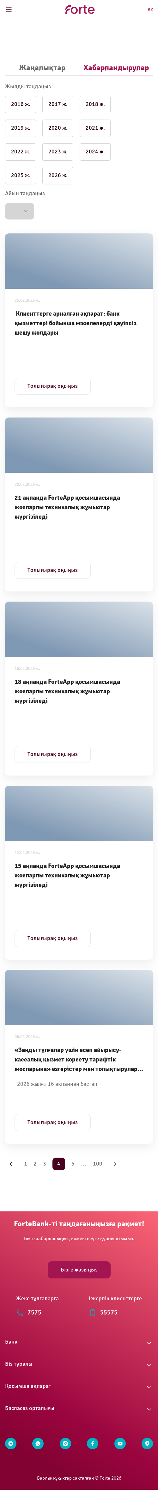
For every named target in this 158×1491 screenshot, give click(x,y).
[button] (19, 211)
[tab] (42, 68)
